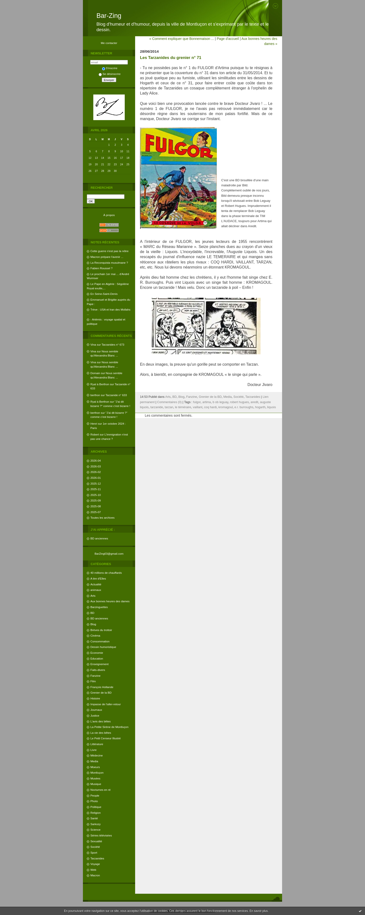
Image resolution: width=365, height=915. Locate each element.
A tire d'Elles (98, 578)
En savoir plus (258, 911)
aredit (254, 402)
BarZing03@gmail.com (109, 553)
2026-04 (95, 460)
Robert (94, 434)
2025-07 (95, 512)
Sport (93, 852)
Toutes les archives (102, 517)
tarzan (169, 407)
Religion (95, 812)
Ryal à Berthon (99, 384)
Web (93, 869)
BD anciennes (99, 538)
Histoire (95, 698)
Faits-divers (97, 669)
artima (206, 402)
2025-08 (95, 506)
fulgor (197, 402)
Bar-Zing (108, 15)
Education (96, 658)
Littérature (96, 744)
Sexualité (96, 841)
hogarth (260, 407)
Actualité (95, 584)
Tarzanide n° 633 (116, 395)
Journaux (96, 709)
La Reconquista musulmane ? (109, 262)
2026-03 (95, 466)
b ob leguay (220, 402)
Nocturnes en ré (100, 789)
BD (92, 612)
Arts (92, 595)
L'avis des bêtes (100, 721)
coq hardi (210, 407)
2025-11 (95, 489)
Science (95, 829)
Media (94, 761)
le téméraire (183, 407)
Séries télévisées (101, 835)
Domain (95, 373)
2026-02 (95, 471)
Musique (95, 783)
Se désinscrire (109, 73)
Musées (95, 778)
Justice (94, 715)
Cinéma (95, 635)
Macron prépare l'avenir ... (106, 256)
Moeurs (95, 767)
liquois (271, 407)
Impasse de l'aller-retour (105, 704)
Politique (95, 806)
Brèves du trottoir (101, 630)
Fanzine (95, 675)
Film (93, 681)
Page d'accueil (228, 39)
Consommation (100, 641)
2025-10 (95, 494)
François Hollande (101, 687)
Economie (96, 652)
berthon (95, 395)
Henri (93, 423)
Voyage (95, 863)
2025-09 (95, 500)
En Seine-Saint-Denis (103, 293)
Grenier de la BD (101, 692)
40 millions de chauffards (106, 572)
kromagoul (226, 407)
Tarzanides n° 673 (113, 344)
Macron (95, 875)
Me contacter (109, 42)
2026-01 (95, 477)
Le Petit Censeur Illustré (105, 738)
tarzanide (156, 407)
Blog (93, 624)
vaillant (198, 407)
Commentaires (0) (169, 402)
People (94, 795)
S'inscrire (109, 68)
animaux (95, 589)
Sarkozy (95, 824)
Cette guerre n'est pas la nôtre (109, 251)
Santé (94, 818)
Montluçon (96, 772)
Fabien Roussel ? (101, 268)
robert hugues (239, 402)
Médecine (96, 755)
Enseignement (99, 664)
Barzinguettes (99, 607)
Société (95, 846)
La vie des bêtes (100, 732)
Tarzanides (97, 858)
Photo (94, 801)
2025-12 (95, 483)
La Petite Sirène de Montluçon (109, 726)
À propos (109, 215)
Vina (93, 344)
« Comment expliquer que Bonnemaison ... (181, 39)
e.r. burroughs (243, 407)
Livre (93, 749)
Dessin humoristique (103, 646)
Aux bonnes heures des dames (110, 601)
